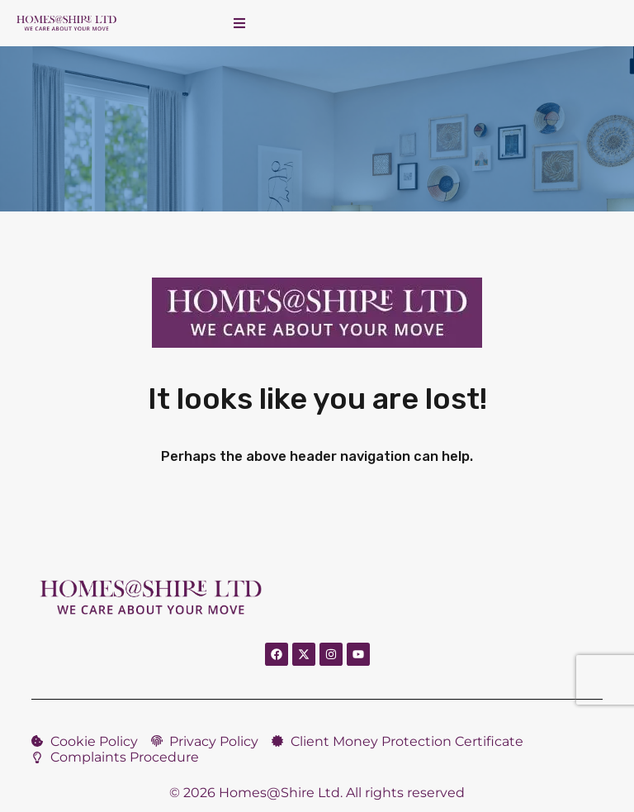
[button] (239, 23)
